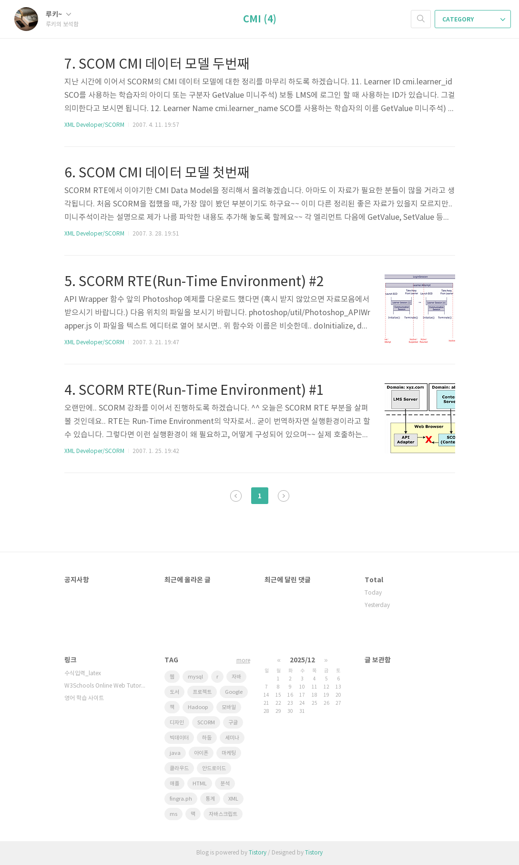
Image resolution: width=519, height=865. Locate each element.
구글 (233, 723)
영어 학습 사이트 (84, 698)
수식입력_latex (82, 673)
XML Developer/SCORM (94, 125)
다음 (283, 496)
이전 (236, 496)
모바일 (229, 707)
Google (234, 692)
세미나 (232, 738)
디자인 (177, 723)
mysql (195, 677)
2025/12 (302, 660)
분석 (225, 784)
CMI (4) (259, 19)
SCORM (206, 723)
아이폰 (201, 753)
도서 (174, 692)
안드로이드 (214, 768)
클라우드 (179, 768)
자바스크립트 (223, 814)
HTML (200, 784)
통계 (210, 799)
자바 (236, 677)
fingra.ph (181, 799)
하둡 (207, 738)
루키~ (58, 14)
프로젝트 (202, 692)
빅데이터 (179, 738)
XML (233, 799)
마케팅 (229, 753)
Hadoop (198, 707)
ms (173, 814)
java (175, 753)
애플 (174, 784)
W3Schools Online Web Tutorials (104, 686)
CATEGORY (473, 19)
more (243, 661)
